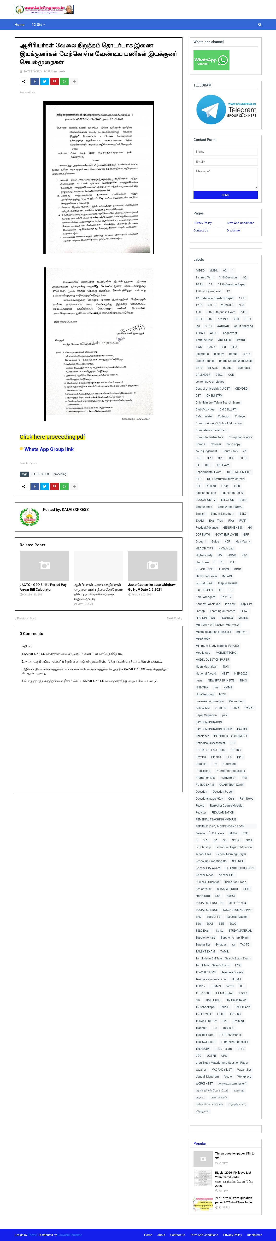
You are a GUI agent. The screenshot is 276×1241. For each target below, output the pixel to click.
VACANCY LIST (222, 1069)
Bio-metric (202, 354)
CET (198, 395)
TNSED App (242, 1007)
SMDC (231, 896)
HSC (244, 555)
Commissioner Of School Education (219, 423)
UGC (198, 1055)
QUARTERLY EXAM (231, 784)
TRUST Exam (223, 1049)
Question (201, 791)
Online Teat (236, 701)
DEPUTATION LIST (239, 472)
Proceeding (203, 771)
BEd (223, 347)
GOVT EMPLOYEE (226, 534)
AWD (199, 347)
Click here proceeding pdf (52, 436)
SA (215, 840)
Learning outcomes (222, 611)
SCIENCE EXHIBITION (240, 868)
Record (200, 805)
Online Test (203, 708)
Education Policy (232, 493)
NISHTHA (202, 687)
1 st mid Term (204, 277)
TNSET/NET (203, 1014)
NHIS (243, 680)
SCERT (236, 840)
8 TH (248, 319)
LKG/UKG (227, 618)
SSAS (209, 923)
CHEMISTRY (214, 395)
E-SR (237, 486)
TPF (225, 1021)
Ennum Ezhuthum (222, 513)
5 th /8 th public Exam (221, 312)
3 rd (241, 305)
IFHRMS (223, 569)
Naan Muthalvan (206, 666)
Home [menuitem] (19, 25)
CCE (231, 374)
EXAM (200, 520)
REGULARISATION (222, 812)
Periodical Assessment (210, 743)
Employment (204, 506)
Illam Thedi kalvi (206, 576)
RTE (245, 833)
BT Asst (213, 367)
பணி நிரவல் (219, 1097)
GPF (246, 534)
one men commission (210, 701)
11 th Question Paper (231, 284)
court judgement (206, 451)
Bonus (233, 354)
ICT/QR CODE (204, 569)
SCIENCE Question (208, 882)
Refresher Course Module (226, 805)
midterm (241, 632)
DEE (207, 465)
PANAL (249, 708)
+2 (225, 270)
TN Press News (236, 1000)
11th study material (208, 291)
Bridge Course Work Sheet (236, 361)
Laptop (200, 611)
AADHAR (223, 326)
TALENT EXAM (205, 951)
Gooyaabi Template (70, 1235)
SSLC (232, 923)
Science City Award (208, 868)
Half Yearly (243, 541)
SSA (198, 923)
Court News (230, 451)
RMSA (233, 833)
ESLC (243, 513)
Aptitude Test (204, 340)
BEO (234, 347)
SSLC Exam (203, 930)
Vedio (228, 1076)
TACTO (244, 944)
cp (244, 451)
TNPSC (224, 1007)
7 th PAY (222, 319)
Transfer (201, 1028)
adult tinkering (243, 326)
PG (233, 743)
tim (198, 1000)
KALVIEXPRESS (75, 509)
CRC (220, 458)
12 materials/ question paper (214, 298)
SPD (198, 916)
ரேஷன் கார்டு (237, 1104)
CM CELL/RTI (228, 409)
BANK (211, 347)
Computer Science (240, 437)
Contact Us (201, 230)
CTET (243, 458)
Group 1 (201, 541)
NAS (226, 666)
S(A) (205, 840)
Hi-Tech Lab (226, 548)
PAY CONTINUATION (209, 722)
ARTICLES (224, 340)
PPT (240, 757)
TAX (237, 965)
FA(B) (242, 520)
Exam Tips (216, 520)
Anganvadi (230, 333)
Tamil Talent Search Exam (212, 965)
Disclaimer (234, 230)
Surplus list (203, 944)
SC (225, 840)
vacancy (201, 1069)
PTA (244, 777)
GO (250, 527)
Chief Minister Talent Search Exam (218, 402)
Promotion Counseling (230, 771)
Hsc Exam (202, 562)
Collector (223, 416)
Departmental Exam (209, 472)
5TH (244, 312)
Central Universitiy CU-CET (213, 388)
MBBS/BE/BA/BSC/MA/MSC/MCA (217, 625)
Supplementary (205, 937)
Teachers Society (232, 972)
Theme (32, 1235)
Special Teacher (237, 916)
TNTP (220, 1014)
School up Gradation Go (211, 861)
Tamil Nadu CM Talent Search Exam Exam (223, 958)
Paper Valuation (206, 715)
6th (209, 319)
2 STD (212, 305)
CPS (209, 458)
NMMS (227, 687)
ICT (232, 562)
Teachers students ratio (211, 979)
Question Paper (223, 791)
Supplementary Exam (235, 937)
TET (242, 986)
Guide (215, 541)
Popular (200, 1143)
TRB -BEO (228, 1028)
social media (237, 903)
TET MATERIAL (223, 993)
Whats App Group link (47, 449)
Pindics (216, 757)
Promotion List (205, 777)
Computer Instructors (209, 437)
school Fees (203, 854)
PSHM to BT (228, 777)
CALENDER (203, 374)
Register (201, 812)
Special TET (214, 916)
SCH (249, 840)
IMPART (227, 576)
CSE (231, 458)
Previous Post (26, 618)
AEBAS (200, 333)
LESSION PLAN (205, 618)
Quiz (231, 798)
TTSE (240, 1049)
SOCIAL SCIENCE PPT (210, 903)
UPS (224, 1055)
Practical (201, 764)
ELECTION (227, 500)
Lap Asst (246, 604)
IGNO (237, 569)
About (161, 1235)
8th (198, 326)
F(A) (231, 520)
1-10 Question (228, 277)
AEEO (213, 333)
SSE (221, 923)
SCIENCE (238, 861)
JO (230, 590)
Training (238, 1021)
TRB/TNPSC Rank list (234, 1042)
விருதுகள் (202, 1111)
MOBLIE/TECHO (226, 652)
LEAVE (245, 611)
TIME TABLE (213, 1000)
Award (240, 340)
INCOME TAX (204, 583)
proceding (59, 474)
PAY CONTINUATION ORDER (214, 729)
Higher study (204, 555)
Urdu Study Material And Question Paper (222, 1062)
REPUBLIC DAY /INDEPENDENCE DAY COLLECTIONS (220, 827)
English (200, 513)
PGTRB (236, 750)
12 (228, 291)
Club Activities (205, 409)
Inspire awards (227, 583)
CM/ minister (204, 416)
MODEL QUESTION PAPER (212, 659)
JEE (220, 590)
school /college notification (234, 847)
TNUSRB (235, 1014)
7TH (236, 319)
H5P (227, 541)
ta (233, 944)
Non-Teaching (205, 694)
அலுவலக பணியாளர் (232, 1083)
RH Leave (218, 833)
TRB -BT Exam (205, 1035)
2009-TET (227, 305)
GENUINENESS (233, 527)
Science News (204, 875)
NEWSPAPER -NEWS (221, 680)
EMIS (243, 500)
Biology (219, 354)
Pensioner (202, 736)
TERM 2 (201, 986)
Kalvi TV (226, 597)
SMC (218, 896)
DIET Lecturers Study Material (226, 479)
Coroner (216, 444)
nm (216, 687)
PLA (229, 757)
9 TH (209, 326)
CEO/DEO (241, 388)
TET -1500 (202, 993)
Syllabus (221, 944)
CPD (198, 458)
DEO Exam (222, 465)
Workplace (244, 1076)
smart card (203, 896)
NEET (225, 673)
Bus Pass (244, 367)
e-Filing (211, 486)
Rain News (246, 798)
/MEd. (214, 270)
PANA (235, 708)
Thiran (243, 993)
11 (210, 284)
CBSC (219, 374)
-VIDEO (200, 270)
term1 (230, 986)
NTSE (222, 694)
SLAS (246, 889)
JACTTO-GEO (32, 71)
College (240, 416)
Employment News (230, 506)
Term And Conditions (240, 223)
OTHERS (220, 708)
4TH (198, 312)
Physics (201, 757)
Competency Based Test (211, 430)
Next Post (173, 618)
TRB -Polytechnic (230, 1035)
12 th (242, 298)
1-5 (244, 277)
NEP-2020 (240, 673)
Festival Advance (207, 527)
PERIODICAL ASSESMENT (230, 736)
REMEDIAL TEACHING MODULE (216, 819)
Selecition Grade (235, 882)
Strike (219, 930)
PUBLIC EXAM (205, 784)
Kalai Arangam (205, 597)
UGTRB (211, 1055)
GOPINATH (203, 534)
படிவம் (200, 1097)
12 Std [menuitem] (37, 25)
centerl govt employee (210, 381)
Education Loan (206, 493)
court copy (233, 444)
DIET (199, 479)
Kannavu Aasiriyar (208, 604)
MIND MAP (203, 639)
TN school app (205, 1007)
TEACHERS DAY (206, 972)
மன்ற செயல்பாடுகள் (209, 1104)
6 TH (199, 319)
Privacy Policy (203, 223)
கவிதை (239, 1090)
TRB (214, 1028)
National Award (206, 673)
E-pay (225, 486)
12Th (199, 305)
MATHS (243, 618)
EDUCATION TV (206, 500)
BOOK (246, 354)
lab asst (230, 604)
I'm (222, 562)
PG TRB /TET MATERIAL (211, 750)
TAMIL (224, 951)
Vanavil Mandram (207, 1076)
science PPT (227, 875)
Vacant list (244, 1069)
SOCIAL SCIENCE (207, 910)
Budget (227, 367)
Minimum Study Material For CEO (217, 645)
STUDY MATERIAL (240, 930)
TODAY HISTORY (206, 1021)
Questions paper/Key (209, 798)
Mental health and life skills (213, 632)
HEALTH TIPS (204, 548)
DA (198, 465)
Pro (215, 764)
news (199, 680)
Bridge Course (205, 361)
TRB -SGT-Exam (205, 1042)
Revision (201, 833)
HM (220, 555)
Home (148, 1235)
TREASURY (203, 1049)
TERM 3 (216, 986)
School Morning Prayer (231, 854)
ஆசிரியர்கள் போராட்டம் (212, 1090)
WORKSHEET (204, 1083)
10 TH (200, 284)
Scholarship (203, 847)
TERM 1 (236, 979)
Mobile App (203, 652)
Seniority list (203, 889)
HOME (232, 555)
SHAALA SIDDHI (227, 889)
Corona (200, 444)
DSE (198, 486)
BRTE (199, 367)
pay (224, 715)
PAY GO (242, 729)
